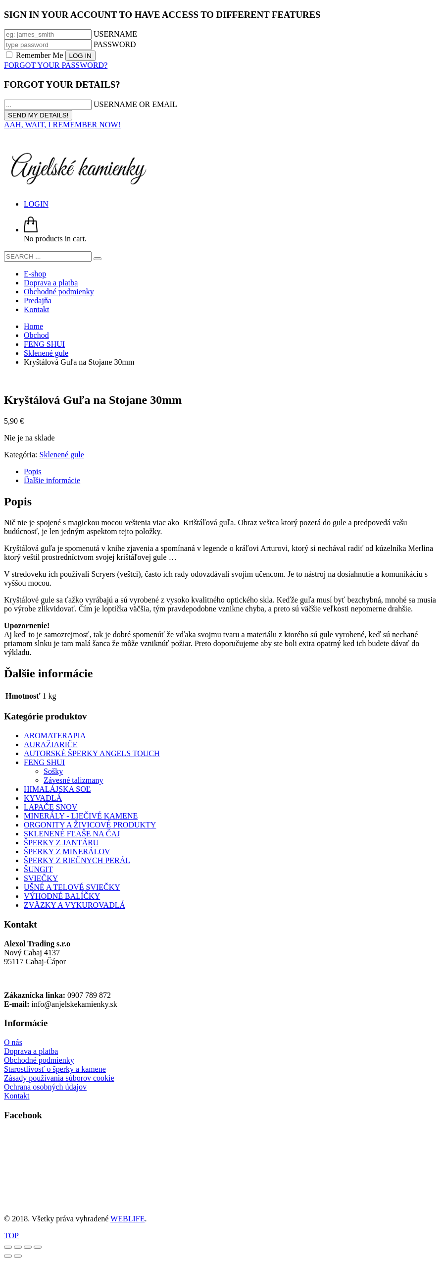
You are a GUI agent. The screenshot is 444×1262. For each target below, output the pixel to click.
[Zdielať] (28, 1247)
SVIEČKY (41, 878)
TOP (11, 1235)
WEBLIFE (127, 1218)
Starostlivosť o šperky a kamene (55, 1069)
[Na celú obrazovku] (18, 1247)
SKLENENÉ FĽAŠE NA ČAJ (72, 833)
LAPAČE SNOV (50, 807)
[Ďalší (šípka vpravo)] (18, 1256)
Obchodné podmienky (39, 1060)
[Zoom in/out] (8, 1247)
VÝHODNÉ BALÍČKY (62, 896)
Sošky (53, 771)
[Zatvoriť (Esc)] (38, 1247)
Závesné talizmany (73, 780)
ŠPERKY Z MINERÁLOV (67, 851)
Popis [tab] (33, 471)
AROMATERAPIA (55, 735)
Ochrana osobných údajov (45, 1087)
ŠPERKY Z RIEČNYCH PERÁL (77, 860)
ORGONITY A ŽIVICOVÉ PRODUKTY (90, 825)
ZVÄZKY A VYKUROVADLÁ (74, 905)
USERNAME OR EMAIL (135, 104)
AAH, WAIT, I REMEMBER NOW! (62, 124)
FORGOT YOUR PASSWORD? (55, 65)
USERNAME (115, 34)
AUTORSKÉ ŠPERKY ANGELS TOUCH (92, 753)
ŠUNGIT (38, 869)
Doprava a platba (31, 1051)
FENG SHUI (44, 762)
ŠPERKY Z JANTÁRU (61, 842)
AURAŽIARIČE (50, 744)
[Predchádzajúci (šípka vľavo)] (8, 1256)
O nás (13, 1042)
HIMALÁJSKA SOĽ (57, 789)
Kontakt (17, 1096)
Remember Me (35, 55)
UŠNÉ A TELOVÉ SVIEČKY (72, 887)
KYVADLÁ (43, 798)
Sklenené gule (62, 454)
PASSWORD (115, 44)
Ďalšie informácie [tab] (52, 480)
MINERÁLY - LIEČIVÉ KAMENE (81, 816)
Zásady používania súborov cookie (59, 1078)
